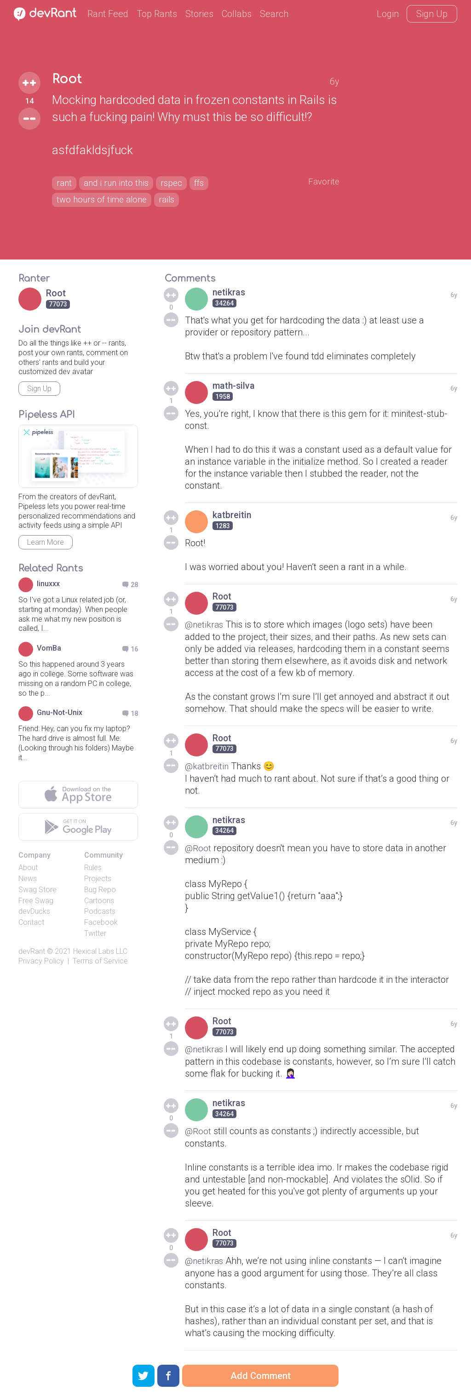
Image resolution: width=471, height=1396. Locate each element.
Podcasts (99, 911)
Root (67, 79)
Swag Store (37, 889)
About (28, 867)
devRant (31, 951)
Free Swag (35, 900)
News (27, 878)
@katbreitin (207, 765)
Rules (93, 867)
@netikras (205, 624)
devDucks (34, 911)
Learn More (45, 542)
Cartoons (99, 900)
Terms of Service (100, 961)
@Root (198, 847)
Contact (31, 922)
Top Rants (157, 13)
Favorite (323, 181)
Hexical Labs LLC (100, 951)
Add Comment (260, 1375)
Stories (199, 13)
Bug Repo (100, 889)
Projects (97, 878)
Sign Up (432, 13)
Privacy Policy (41, 961)
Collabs (237, 13)
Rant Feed (107, 13)
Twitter (95, 933)
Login (388, 13)
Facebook (101, 922)
